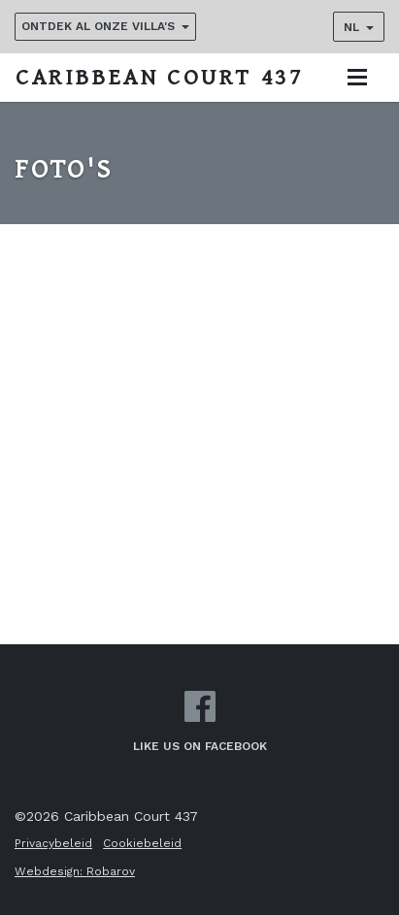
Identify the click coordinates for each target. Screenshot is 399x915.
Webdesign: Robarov (75, 871)
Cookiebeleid (142, 843)
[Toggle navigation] (357, 77)
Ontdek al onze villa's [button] (98, 26)
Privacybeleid (53, 843)
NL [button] (351, 27)
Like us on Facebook (200, 722)
